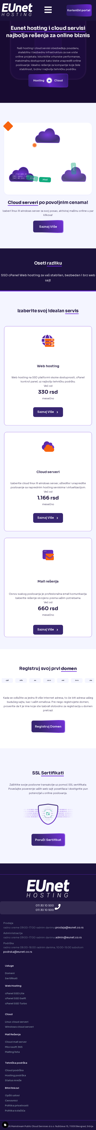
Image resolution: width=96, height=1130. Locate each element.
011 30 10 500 (45, 905)
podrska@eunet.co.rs (17, 952)
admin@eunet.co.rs (68, 937)
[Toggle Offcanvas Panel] (48, 10)
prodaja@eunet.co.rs (69, 927)
